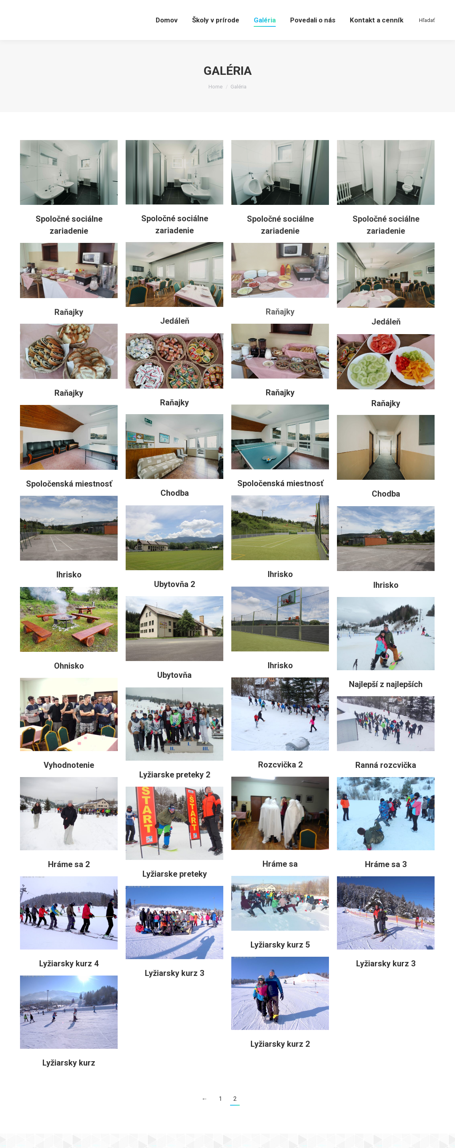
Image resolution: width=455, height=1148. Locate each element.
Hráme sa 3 (386, 879)
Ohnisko (69, 680)
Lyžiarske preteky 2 (174, 789)
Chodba (174, 507)
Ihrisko (280, 588)
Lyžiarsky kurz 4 (68, 978)
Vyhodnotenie (69, 779)
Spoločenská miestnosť (280, 498)
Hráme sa (280, 878)
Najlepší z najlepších (386, 698)
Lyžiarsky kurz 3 (385, 978)
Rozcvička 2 (280, 779)
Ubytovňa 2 (174, 598)
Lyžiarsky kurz (68, 1077)
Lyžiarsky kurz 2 (280, 1058)
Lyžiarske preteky (174, 888)
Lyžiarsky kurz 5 (280, 959)
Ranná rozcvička (385, 779)
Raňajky (280, 326)
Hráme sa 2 (69, 879)
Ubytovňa (174, 689)
